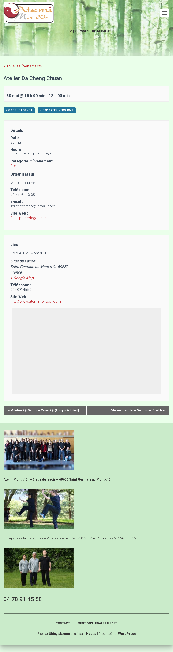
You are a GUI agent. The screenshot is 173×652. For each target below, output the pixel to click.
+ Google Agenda (19, 110)
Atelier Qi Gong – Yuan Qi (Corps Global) (43, 410)
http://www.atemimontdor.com (35, 301)
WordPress (127, 634)
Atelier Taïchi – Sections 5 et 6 (137, 410)
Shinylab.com (59, 634)
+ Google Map (22, 278)
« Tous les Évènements (23, 66)
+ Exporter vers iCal (57, 110)
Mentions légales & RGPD (97, 623)
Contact (63, 623)
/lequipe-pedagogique (28, 218)
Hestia (91, 634)
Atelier (15, 166)
